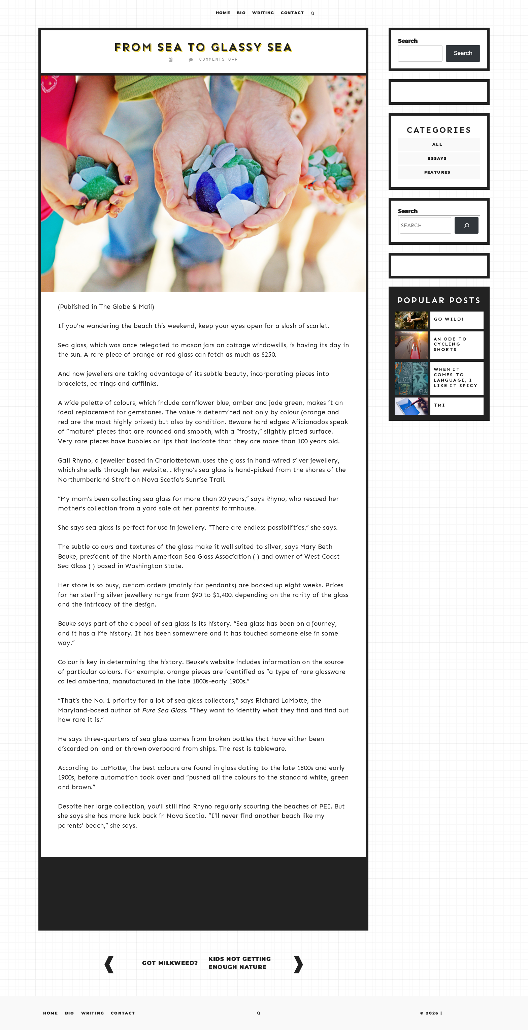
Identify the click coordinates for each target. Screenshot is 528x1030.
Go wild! (449, 319)
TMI (440, 405)
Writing (263, 12)
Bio (241, 12)
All (437, 144)
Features (437, 172)
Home (223, 12)
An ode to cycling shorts (450, 344)
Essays (437, 158)
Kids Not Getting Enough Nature (239, 963)
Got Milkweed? (170, 963)
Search (408, 41)
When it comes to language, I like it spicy (456, 377)
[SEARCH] (466, 225)
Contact (292, 12)
